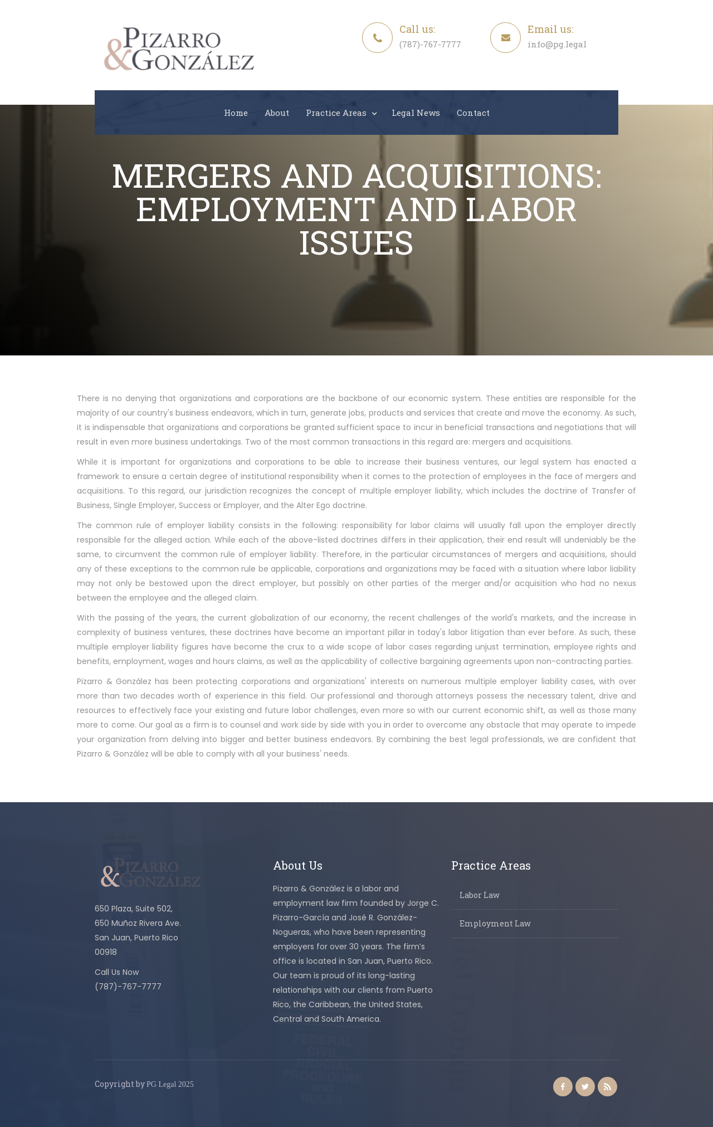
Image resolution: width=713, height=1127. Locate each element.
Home (236, 112)
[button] (340, 112)
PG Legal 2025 (170, 1084)
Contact (473, 112)
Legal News (416, 112)
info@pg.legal (557, 44)
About (277, 112)
